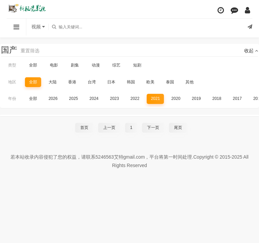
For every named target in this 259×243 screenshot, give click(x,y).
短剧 (137, 65)
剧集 (75, 65)
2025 (73, 98)
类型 (12, 65)
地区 (12, 82)
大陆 (53, 82)
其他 (189, 82)
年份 (12, 98)
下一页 (153, 127)
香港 (72, 82)
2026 (53, 98)
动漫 (96, 65)
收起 (251, 50)
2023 (114, 98)
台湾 (92, 82)
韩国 (131, 82)
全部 (33, 65)
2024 (93, 98)
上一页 (109, 127)
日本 (111, 82)
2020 (175, 98)
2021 (155, 98)
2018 (217, 98)
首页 (84, 127)
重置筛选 (30, 50)
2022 (135, 98)
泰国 (170, 82)
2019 (196, 98)
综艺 (116, 65)
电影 (54, 65)
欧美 (150, 82)
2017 (237, 98)
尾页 (178, 127)
